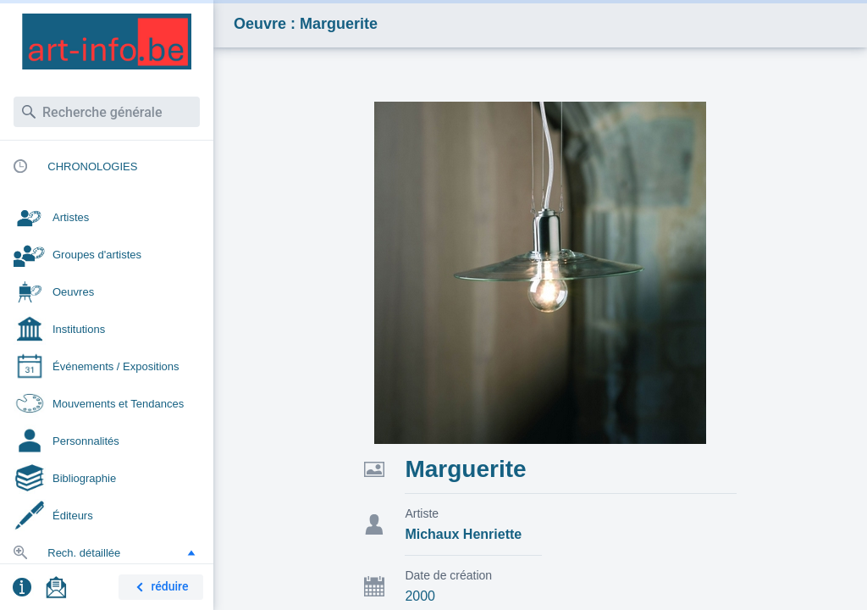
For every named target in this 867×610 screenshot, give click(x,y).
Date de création (448, 575)
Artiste (422, 513)
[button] (191, 552)
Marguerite (465, 469)
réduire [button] (159, 587)
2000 (420, 596)
